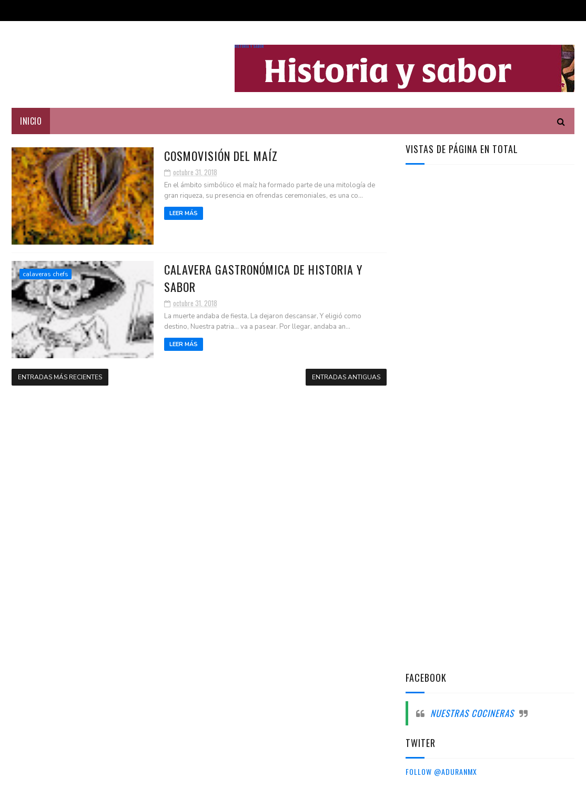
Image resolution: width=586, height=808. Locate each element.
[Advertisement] (484, 341)
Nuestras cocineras (472, 713)
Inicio (31, 121)
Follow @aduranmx (441, 771)
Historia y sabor (249, 46)
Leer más (183, 213)
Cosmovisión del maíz (221, 155)
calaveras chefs (45, 274)
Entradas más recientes (60, 377)
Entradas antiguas (346, 377)
